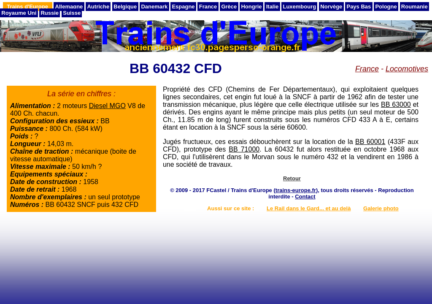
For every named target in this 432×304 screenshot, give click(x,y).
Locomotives (407, 69)
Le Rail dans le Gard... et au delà (309, 208)
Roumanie (414, 6)
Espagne (183, 6)
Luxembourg (299, 6)
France (208, 6)
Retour (292, 178)
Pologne (386, 6)
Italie (272, 6)
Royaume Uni (18, 13)
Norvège (331, 6)
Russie (49, 13)
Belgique (125, 6)
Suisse (72, 13)
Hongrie (251, 6)
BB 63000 (396, 104)
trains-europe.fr (295, 190)
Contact (305, 196)
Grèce (229, 6)
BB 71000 (244, 149)
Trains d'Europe (27, 6)
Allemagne (69, 6)
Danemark (154, 6)
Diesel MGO (107, 105)
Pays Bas (358, 6)
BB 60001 (370, 141)
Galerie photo (381, 208)
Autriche (98, 6)
